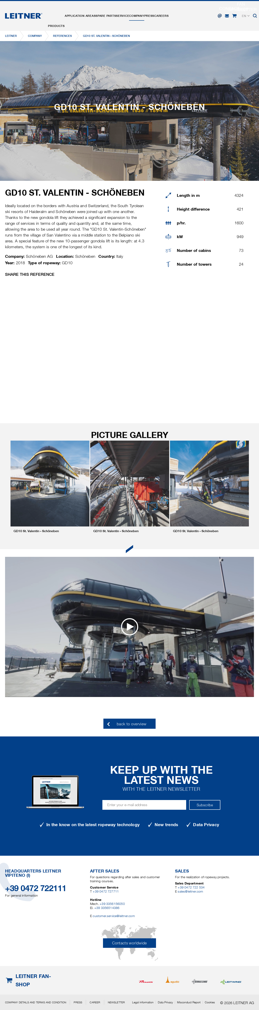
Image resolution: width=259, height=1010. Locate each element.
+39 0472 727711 (106, 891)
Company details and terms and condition (35, 1002)
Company (154, 12)
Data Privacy (165, 1002)
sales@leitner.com (190, 891)
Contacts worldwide (129, 943)
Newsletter (116, 1002)
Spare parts (115, 12)
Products (58, 12)
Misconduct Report (189, 1002)
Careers (187, 12)
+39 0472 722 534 (191, 887)
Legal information (143, 1002)
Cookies (210, 1002)
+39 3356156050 (112, 904)
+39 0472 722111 (35, 888)
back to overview (131, 724)
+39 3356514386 (107, 908)
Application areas (86, 12)
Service (136, 12)
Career (95, 1002)
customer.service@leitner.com (114, 916)
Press (171, 12)
